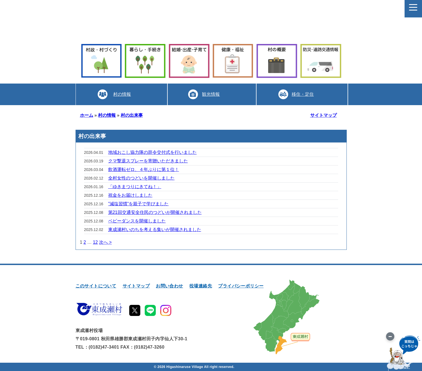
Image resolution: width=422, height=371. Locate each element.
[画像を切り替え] (390, 336)
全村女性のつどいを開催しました (141, 178)
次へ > (105, 242)
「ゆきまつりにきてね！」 (134, 186)
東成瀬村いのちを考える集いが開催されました (154, 229)
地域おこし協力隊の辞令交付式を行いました (152, 152)
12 (95, 242)
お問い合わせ (169, 286)
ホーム (86, 115)
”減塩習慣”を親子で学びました (138, 203)
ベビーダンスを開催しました (137, 221)
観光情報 (211, 94)
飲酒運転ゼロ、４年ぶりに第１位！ (143, 169)
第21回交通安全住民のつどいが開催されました (155, 212)
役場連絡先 (200, 286)
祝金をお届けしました (130, 195)
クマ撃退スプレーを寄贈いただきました (148, 161)
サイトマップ (323, 115)
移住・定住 (303, 94)
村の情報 (122, 94)
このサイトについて (96, 286)
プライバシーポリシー (240, 286)
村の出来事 (132, 115)
